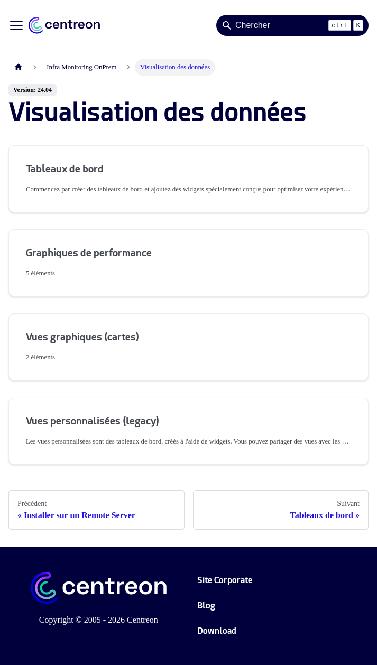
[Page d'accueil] (18, 67)
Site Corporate (224, 580)
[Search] (292, 25)
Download (216, 631)
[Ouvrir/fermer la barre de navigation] (16, 25)
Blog (206, 606)
